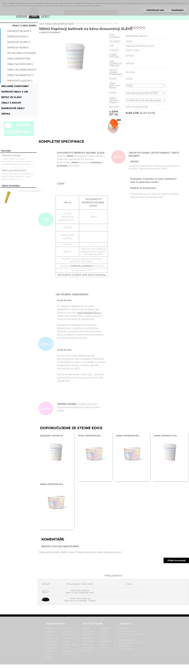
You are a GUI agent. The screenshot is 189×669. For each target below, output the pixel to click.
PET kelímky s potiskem (21, 53)
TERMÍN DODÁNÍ (11, 155)
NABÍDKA (49, 628)
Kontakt (48, 657)
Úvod (41, 23)
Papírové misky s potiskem (17, 37)
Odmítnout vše (155, 10)
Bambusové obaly (13, 108)
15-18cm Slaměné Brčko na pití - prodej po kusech (31, 191)
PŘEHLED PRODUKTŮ (14, 170)
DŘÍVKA (5, 114)
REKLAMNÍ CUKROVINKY (15, 86)
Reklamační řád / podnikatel (70, 636)
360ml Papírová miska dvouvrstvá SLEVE (52, 484)
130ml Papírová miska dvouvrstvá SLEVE (90, 435)
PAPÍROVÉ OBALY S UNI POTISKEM (14, 92)
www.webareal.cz (105, 667)
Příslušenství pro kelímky (19, 59)
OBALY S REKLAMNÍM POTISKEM (24, 26)
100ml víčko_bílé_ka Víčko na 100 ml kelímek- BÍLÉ (79, 591)
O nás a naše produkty (51, 633)
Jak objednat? (51, 648)
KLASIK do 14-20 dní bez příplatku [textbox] (145, 100)
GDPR (66, 648)
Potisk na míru (51, 644)
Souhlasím (177, 10)
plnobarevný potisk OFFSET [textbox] (142, 93)
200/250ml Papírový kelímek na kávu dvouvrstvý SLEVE (52, 435)
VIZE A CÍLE (68, 654)
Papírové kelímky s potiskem (19, 32)
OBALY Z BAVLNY (11, 103)
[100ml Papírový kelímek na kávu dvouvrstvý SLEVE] (113, 119)
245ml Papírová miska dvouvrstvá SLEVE (128, 435)
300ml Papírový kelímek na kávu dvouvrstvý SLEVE (166, 435)
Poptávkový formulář (50, 652)
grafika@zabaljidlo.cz (89, 312)
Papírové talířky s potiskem (18, 43)
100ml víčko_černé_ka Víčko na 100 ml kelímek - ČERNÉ (80, 599)
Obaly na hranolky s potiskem (20, 76)
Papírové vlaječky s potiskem (19, 81)
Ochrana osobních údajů (70, 643)
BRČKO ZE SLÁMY (11, 97)
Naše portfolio (51, 641)
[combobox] (145, 85)
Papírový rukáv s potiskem (18, 48)
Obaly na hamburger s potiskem (21, 70)
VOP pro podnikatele (68, 630)
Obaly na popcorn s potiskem (20, 65)
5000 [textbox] (130, 85)
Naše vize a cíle (52, 638)
